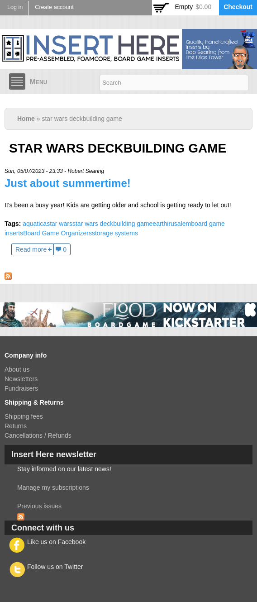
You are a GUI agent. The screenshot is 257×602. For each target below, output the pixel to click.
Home (26, 118)
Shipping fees (24, 416)
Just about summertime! (68, 183)
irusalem (179, 223)
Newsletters (21, 378)
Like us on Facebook (56, 541)
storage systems (115, 233)
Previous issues (39, 506)
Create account (54, 7)
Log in (15, 7)
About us (17, 369)
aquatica (35, 223)
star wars (59, 223)
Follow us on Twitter (55, 566)
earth (159, 223)
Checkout (238, 6)
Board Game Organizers (57, 233)
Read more (31, 249)
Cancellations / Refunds (38, 435)
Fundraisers (21, 388)
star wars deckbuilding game (112, 223)
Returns (16, 426)
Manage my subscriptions (53, 487)
